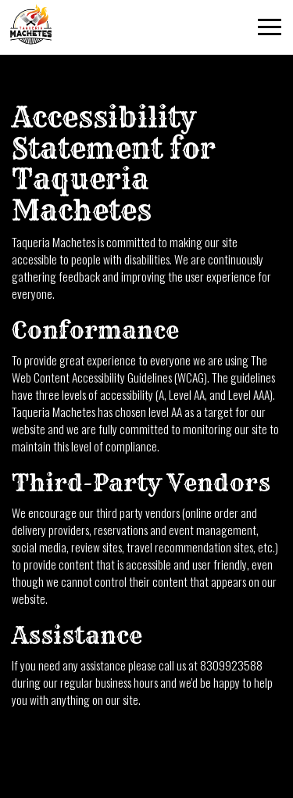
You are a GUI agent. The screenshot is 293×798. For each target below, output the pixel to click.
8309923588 (231, 665)
